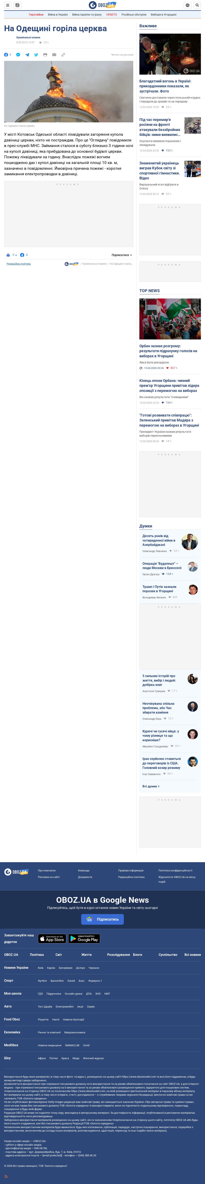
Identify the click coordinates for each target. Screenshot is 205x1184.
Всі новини (192, 955)
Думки (145, 526)
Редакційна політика (19, 263)
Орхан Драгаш (150, 574)
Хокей (71, 980)
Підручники (54, 993)
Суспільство (168, 955)
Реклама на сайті (49, 877)
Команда (83, 870)
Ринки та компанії (49, 1032)
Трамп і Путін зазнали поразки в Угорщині (159, 589)
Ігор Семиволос (151, 774)
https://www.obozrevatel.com (139, 1076)
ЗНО (98, 993)
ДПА (89, 993)
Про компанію (47, 870)
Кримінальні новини (28, 37)
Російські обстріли (134, 14)
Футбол (42, 980)
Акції (80, 1006)
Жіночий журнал (93, 1058)
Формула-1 (95, 980)
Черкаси (94, 967)
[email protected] (52, 1155)
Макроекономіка (74, 1032)
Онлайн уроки (73, 993)
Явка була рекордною (154, 362)
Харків (51, 967)
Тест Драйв (45, 1006)
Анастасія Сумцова (153, 691)
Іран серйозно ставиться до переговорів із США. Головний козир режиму (161, 763)
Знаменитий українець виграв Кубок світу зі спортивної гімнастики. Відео (159, 170)
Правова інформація (131, 870)
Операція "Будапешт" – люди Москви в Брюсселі (161, 566)
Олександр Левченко (154, 551)
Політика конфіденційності (175, 870)
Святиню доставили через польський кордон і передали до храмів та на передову (169, 99)
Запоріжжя (65, 967)
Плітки (53, 1058)
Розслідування (118, 955)
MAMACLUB (72, 1045)
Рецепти (43, 1019)
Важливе (148, 25)
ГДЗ (40, 993)
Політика (37, 955)
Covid (86, 1045)
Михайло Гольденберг (155, 746)
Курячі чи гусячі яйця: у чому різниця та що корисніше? (160, 735)
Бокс (82, 980)
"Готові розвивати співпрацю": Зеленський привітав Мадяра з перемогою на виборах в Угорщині (169, 420)
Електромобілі (65, 1006)
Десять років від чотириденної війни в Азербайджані (158, 540)
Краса (65, 1058)
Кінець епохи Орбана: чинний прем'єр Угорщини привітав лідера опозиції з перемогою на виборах (169, 385)
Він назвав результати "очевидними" (164, 397)
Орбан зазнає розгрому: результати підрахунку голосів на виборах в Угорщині (168, 351)
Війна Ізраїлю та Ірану (87, 14)
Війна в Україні (58, 14)
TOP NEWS (149, 290)
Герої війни (36, 14)
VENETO (111, 14)
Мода (76, 1058)
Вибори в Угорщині (163, 14)
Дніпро (80, 967)
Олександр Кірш (151, 718)
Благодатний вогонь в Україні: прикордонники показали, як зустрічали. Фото (165, 86)
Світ (59, 955)
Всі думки (149, 786)
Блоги (137, 955)
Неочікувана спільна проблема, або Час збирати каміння (158, 708)
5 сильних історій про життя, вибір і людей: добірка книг (159, 680)
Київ (40, 967)
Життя (86, 955)
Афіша (42, 1058)
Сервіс (91, 1006)
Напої (55, 1019)
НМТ (107, 993)
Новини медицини (49, 1045)
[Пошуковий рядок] (197, 5)
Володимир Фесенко (154, 597)
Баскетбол (57, 980)
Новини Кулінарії (73, 1019)
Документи (85, 877)
